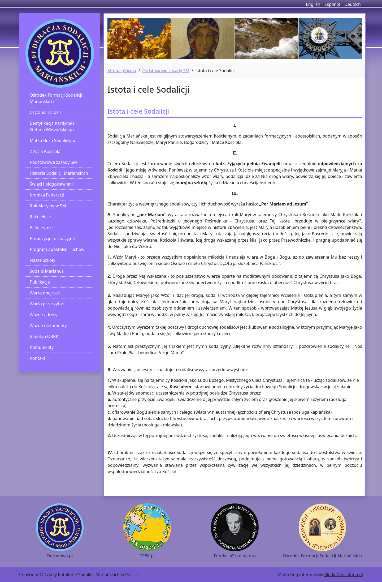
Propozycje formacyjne (52, 238)
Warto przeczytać (47, 304)
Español (332, 4)
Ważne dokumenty (48, 325)
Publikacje (40, 282)
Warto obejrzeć (45, 293)
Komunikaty (42, 347)
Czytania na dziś (46, 112)
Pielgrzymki (41, 227)
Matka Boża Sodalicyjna (53, 140)
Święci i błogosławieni (51, 184)
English (313, 4)
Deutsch (352, 4)
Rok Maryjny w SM (48, 206)
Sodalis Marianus (47, 271)
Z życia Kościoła (45, 151)
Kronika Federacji (47, 195)
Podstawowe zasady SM (53, 162)
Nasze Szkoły (42, 260)
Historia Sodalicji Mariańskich (59, 173)
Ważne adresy (43, 315)
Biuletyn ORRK (44, 336)
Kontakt (37, 358)
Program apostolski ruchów (57, 249)
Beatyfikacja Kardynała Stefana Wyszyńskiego (52, 126)
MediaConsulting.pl (343, 574)
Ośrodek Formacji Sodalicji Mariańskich (56, 98)
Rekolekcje (40, 217)
